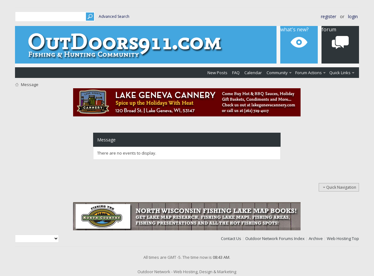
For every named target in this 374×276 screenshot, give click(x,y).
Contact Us (231, 238)
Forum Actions (308, 72)
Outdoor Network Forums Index (275, 238)
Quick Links (340, 72)
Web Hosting (339, 238)
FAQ (236, 72)
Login (353, 16)
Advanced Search (114, 16)
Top (355, 238)
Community (277, 72)
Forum (329, 29)
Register (328, 16)
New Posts (217, 72)
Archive (316, 238)
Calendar (253, 72)
